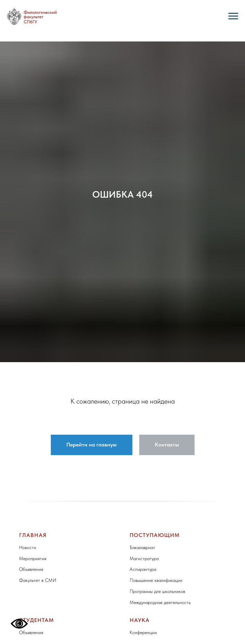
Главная (33, 535)
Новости (27, 547)
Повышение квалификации (156, 580)
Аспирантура (143, 569)
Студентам (36, 620)
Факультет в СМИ (37, 580)
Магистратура (144, 558)
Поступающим (155, 535)
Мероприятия (32, 558)
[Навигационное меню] (233, 16)
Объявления (31, 569)
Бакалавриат (142, 547)
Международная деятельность (160, 602)
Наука (140, 620)
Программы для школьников (157, 591)
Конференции (143, 632)
